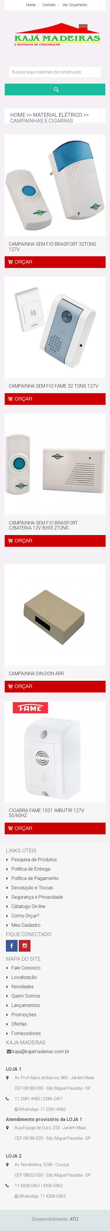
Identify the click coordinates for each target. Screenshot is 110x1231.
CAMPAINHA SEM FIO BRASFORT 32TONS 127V (52, 246)
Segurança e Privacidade (34, 897)
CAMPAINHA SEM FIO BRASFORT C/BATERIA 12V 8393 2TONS (43, 525)
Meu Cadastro (23, 925)
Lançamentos (23, 1005)
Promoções (21, 1014)
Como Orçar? (22, 916)
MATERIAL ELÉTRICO (57, 115)
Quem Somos (23, 996)
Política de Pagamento (32, 878)
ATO (74, 1219)
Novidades (20, 986)
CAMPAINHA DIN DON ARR (36, 673)
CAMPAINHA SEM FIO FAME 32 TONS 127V (53, 386)
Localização (21, 977)
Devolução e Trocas (29, 887)
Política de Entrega (28, 869)
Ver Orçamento (74, 5)
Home (30, 5)
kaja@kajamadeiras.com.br (40, 1051)
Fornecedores (23, 1033)
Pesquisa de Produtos (31, 859)
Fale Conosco (23, 968)
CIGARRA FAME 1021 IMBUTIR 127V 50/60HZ (46, 813)
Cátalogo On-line (25, 906)
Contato (49, 5)
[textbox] (55, 72)
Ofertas (16, 1024)
